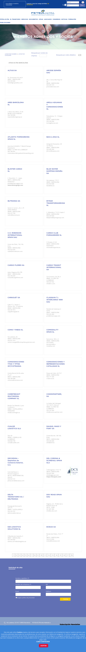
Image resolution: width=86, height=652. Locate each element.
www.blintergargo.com (15, 185)
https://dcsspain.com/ (53, 477)
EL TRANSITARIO (15, 19)
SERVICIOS (24, 19)
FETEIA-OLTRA (4, 19)
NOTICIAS (64, 19)
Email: (17, 591)
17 (68, 555)
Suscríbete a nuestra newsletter (12, 4)
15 (60, 555)
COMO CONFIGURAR (43, 642)
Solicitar (65, 599)
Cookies (19, 632)
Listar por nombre (10, 54)
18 (71, 555)
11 (45, 555)
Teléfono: (48, 591)
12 (49, 555)
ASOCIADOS (48, 19)
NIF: (47, 584)
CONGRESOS (56, 19)
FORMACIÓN (72, 19)
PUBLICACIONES (5, 22)
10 (41, 555)
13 (52, 555)
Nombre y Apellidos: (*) (22, 578)
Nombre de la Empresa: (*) (23, 584)
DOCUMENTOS (33, 19)
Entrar (82, 5)
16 (64, 555)
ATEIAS (41, 19)
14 (56, 555)
